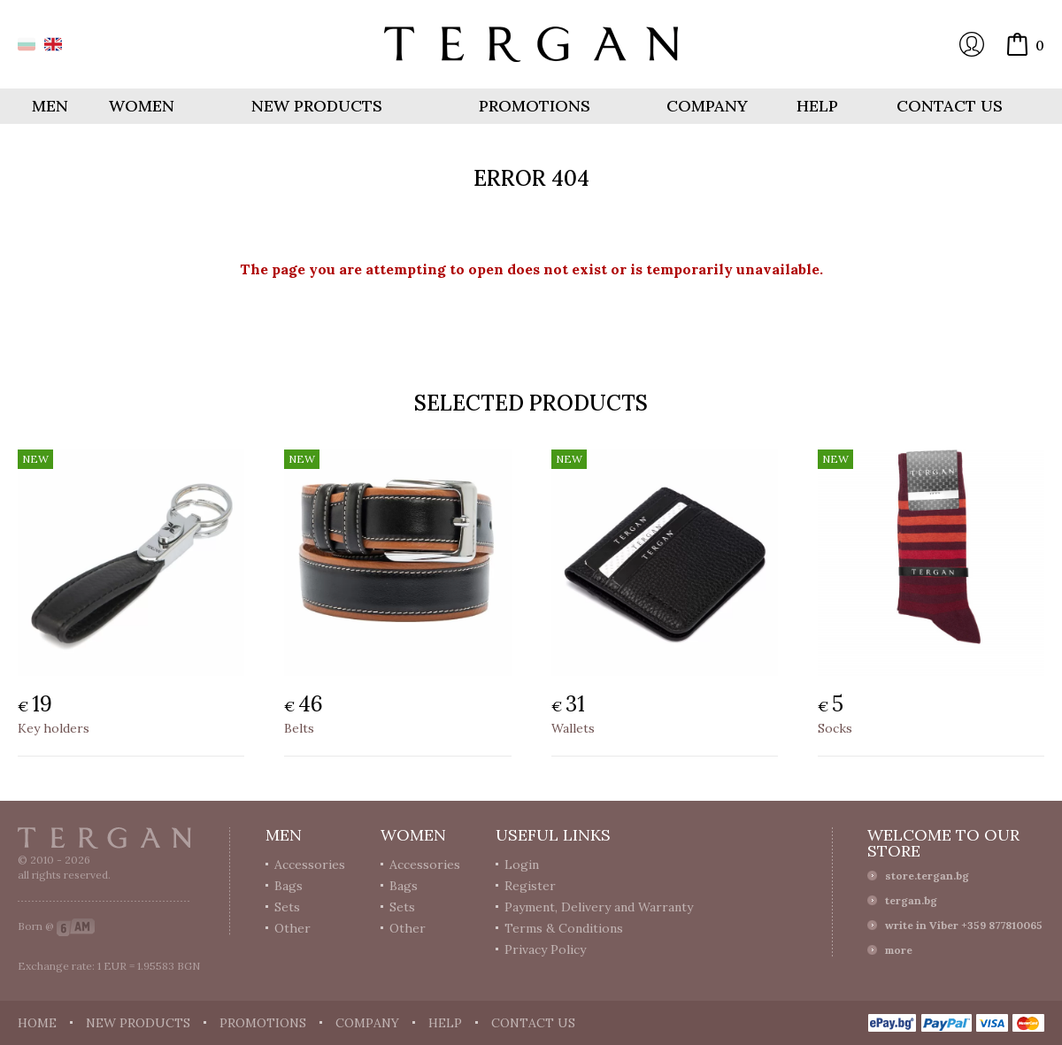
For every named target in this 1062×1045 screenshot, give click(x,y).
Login (972, 44)
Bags (288, 886)
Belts (299, 728)
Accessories (309, 864)
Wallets (573, 728)
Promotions (534, 106)
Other (292, 928)
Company (707, 106)
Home (37, 1023)
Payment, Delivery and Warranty (598, 907)
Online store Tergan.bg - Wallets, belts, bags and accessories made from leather (531, 44)
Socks (835, 728)
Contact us (950, 106)
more (898, 950)
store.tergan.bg (927, 875)
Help (817, 106)
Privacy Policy (545, 949)
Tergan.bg (104, 838)
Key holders (53, 728)
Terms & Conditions (563, 928)
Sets (287, 907)
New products (316, 106)
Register (530, 886)
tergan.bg (911, 900)
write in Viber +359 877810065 (964, 925)
